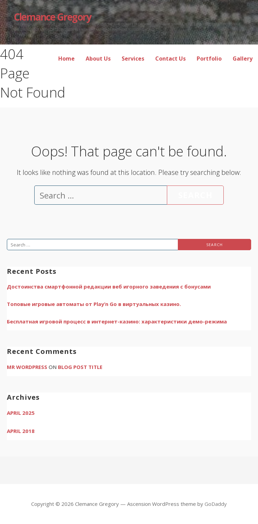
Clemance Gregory (52, 16)
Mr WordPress (27, 366)
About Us (98, 58)
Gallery (243, 58)
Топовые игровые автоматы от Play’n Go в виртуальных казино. (94, 304)
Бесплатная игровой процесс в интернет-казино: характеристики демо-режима (117, 321)
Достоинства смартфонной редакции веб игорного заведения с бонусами (109, 286)
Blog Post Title (80, 366)
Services (133, 58)
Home (66, 58)
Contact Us (170, 58)
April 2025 (21, 412)
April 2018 (21, 430)
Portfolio (209, 58)
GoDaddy (216, 503)
